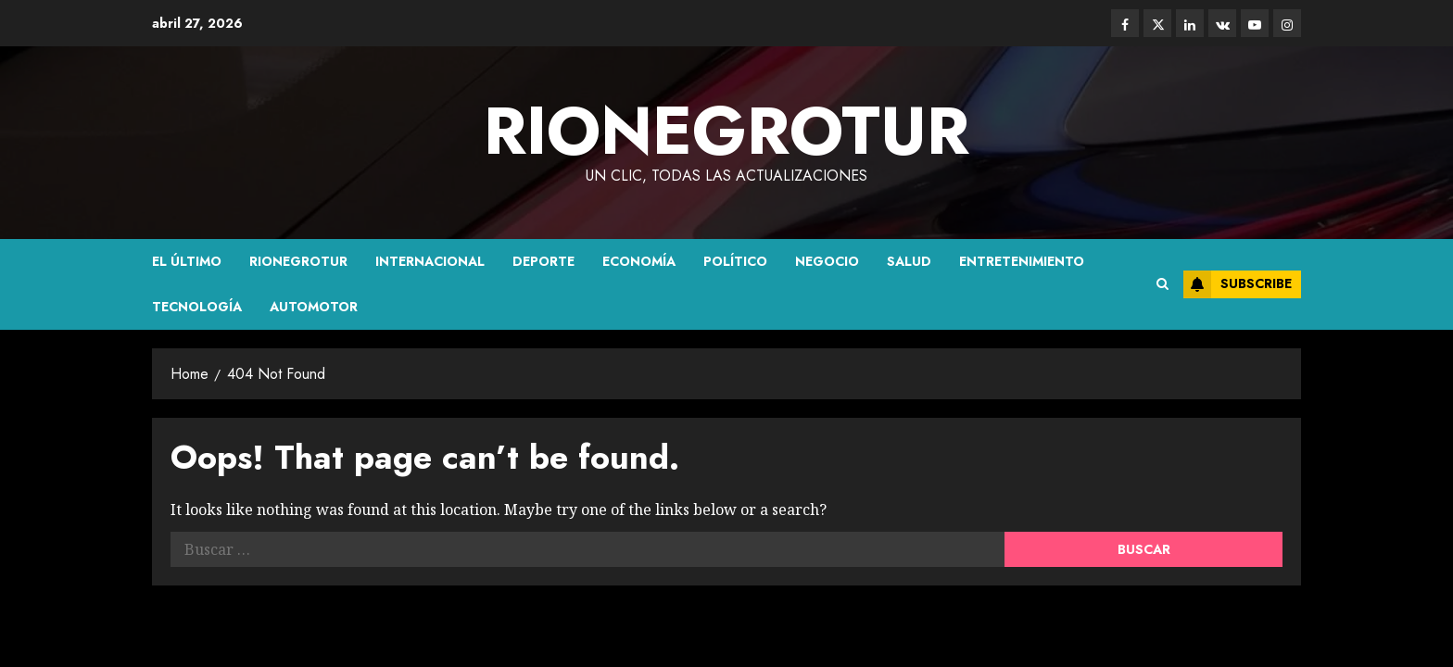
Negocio (827, 261)
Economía (639, 261)
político (735, 261)
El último (186, 261)
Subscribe (1237, 284)
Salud (909, 261)
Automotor (314, 306)
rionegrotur (726, 130)
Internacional (430, 261)
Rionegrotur (298, 261)
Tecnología (197, 306)
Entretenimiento (1021, 261)
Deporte (543, 261)
